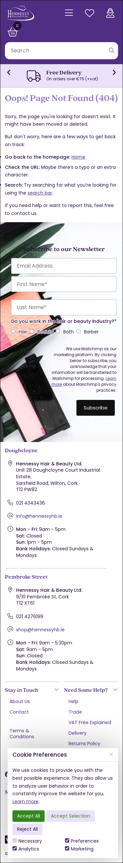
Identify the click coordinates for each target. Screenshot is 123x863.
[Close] (111, 754)
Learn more (25, 801)
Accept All (28, 816)
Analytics (25, 849)
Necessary (27, 841)
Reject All (27, 829)
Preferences (82, 841)
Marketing (79, 849)
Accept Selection (70, 816)
